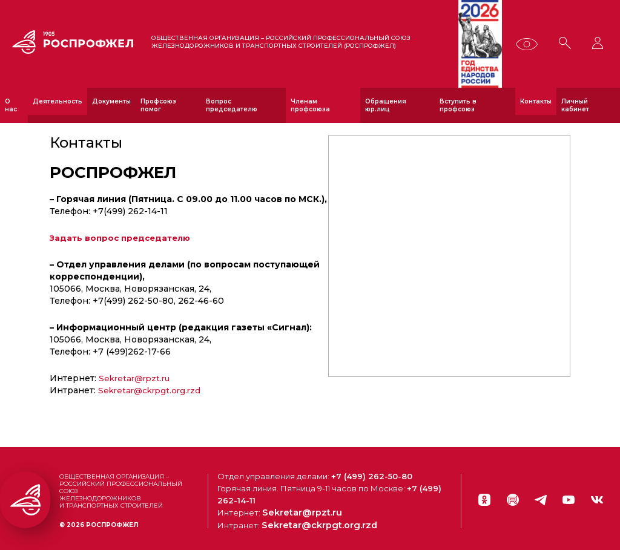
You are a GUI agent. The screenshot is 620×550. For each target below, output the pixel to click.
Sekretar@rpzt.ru (136, 378)
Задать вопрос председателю (122, 237)
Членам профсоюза (310, 105)
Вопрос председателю (231, 105)
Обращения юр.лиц (385, 105)
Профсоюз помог (158, 105)
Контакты (536, 101)
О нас (11, 105)
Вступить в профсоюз (458, 105)
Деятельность (57, 101)
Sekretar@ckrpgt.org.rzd (152, 390)
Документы (111, 101)
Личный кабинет (575, 105)
